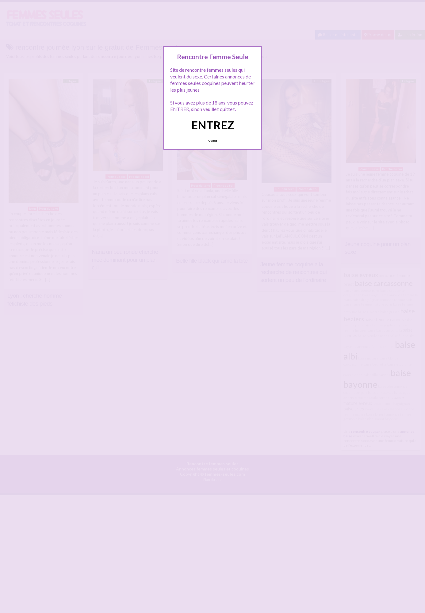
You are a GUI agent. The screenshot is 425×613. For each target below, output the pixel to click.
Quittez (212, 140)
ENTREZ (212, 125)
